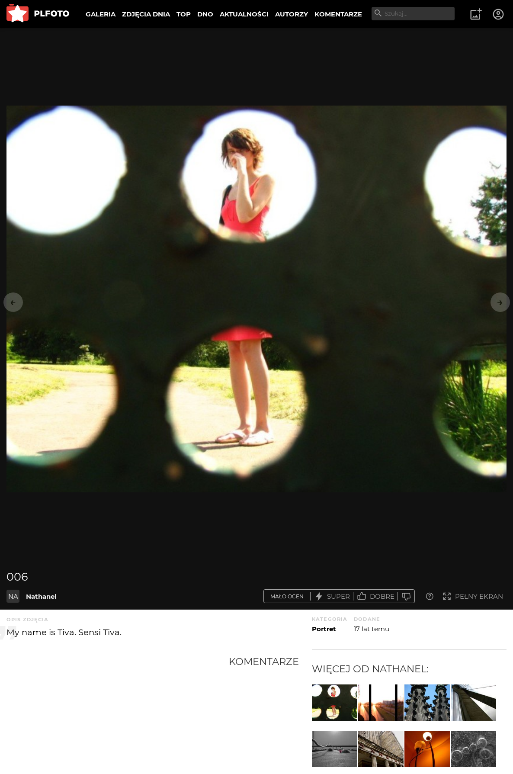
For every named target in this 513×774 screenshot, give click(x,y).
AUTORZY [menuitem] (291, 14)
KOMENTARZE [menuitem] (338, 14)
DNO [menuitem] (205, 14)
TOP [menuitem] (183, 14)
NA (13, 596)
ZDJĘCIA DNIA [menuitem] (146, 14)
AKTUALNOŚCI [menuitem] (244, 14)
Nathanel (41, 596)
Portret (324, 629)
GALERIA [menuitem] (100, 14)
